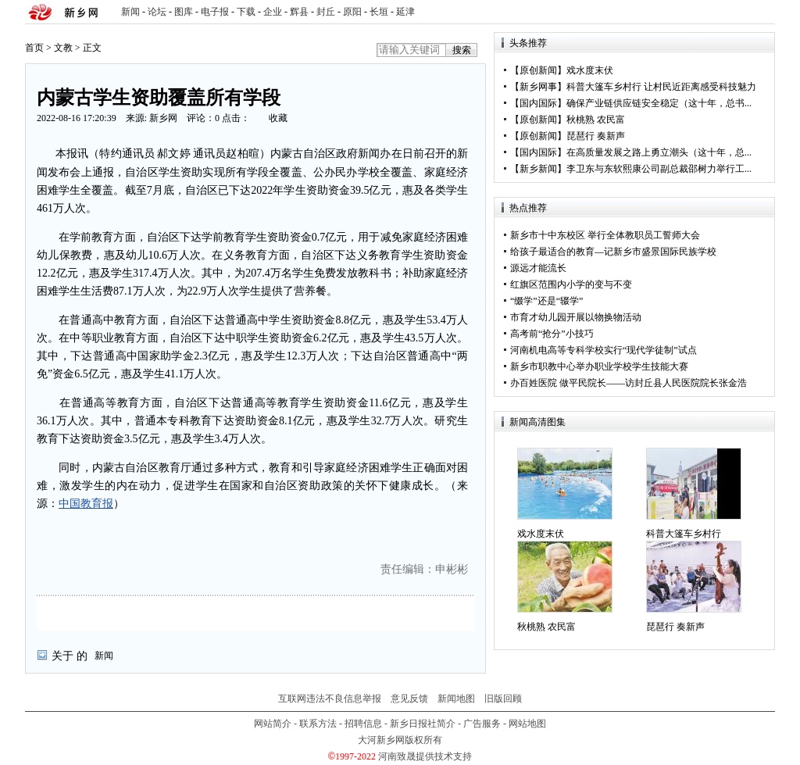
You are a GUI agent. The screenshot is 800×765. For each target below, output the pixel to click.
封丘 (325, 11)
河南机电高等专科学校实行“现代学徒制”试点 (603, 350)
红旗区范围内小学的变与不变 (571, 284)
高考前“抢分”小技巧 (552, 333)
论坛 (157, 11)
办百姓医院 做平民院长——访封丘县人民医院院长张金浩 (628, 382)
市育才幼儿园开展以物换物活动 (575, 317)
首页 (34, 47)
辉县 (299, 11)
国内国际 (538, 103)
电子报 (215, 11)
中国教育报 (86, 503)
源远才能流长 (538, 268)
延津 (405, 11)
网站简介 (272, 723)
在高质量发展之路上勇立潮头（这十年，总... (659, 152)
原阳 (352, 11)
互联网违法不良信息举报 (329, 698)
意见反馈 (409, 698)
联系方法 (318, 723)
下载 (246, 11)
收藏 (278, 118)
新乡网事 (538, 86)
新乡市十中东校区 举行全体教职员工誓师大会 (605, 235)
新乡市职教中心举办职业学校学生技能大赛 (599, 366)
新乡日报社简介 (422, 723)
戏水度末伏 (589, 70)
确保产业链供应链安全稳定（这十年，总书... (659, 103)
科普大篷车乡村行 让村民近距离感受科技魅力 (661, 86)
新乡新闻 (538, 168)
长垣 (379, 11)
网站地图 (527, 723)
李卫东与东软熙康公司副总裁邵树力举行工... (659, 168)
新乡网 (163, 118)
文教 (63, 47)
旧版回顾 (503, 698)
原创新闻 (538, 70)
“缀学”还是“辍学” (546, 300)
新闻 (130, 11)
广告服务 (482, 723)
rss (760, 12)
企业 (272, 11)
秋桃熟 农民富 (595, 119)
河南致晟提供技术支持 (425, 756)
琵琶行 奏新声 (595, 135)
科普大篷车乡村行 (683, 533)
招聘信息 (363, 723)
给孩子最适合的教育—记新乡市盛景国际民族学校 (613, 251)
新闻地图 (456, 698)
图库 (183, 11)
